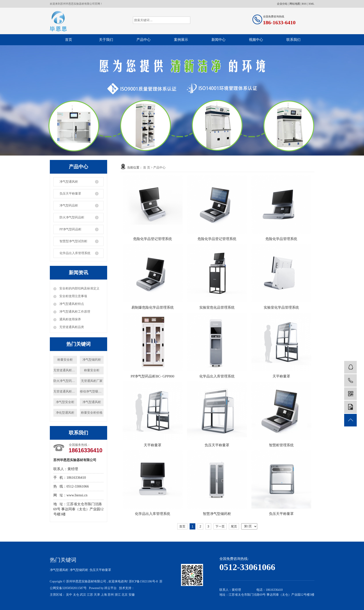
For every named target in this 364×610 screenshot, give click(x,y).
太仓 (76, 594)
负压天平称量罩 (70, 193)
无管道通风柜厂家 (65, 391)
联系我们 (293, 39)
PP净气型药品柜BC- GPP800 (152, 376)
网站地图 (294, 3)
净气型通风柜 (69, 181)
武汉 (83, 594)
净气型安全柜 (65, 402)
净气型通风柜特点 (71, 304)
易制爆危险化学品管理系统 (152, 307)
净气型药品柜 (69, 205)
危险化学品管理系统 (281, 239)
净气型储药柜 (91, 359)
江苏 (90, 594)
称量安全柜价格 (92, 412)
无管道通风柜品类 (71, 327)
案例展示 (181, 39)
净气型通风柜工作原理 (74, 311)
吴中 (69, 594)
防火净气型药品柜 (72, 217)
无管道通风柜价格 (65, 370)
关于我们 (106, 39)
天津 (97, 594)
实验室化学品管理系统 (281, 307)
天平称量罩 (281, 376)
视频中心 (256, 39)
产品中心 (143, 39)
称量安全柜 (65, 359)
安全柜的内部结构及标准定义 (79, 288)
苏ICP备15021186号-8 (143, 581)
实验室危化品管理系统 (217, 307)
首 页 (146, 167)
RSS (304, 3)
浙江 (118, 594)
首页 (68, 39)
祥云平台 (110, 588)
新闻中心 (218, 39)
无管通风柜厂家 (92, 381)
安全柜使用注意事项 (73, 296)
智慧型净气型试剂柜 (73, 241)
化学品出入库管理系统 (75, 253)
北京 (124, 594)
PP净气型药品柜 (71, 229)
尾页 (234, 526)
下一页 (220, 526)
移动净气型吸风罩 (91, 391)
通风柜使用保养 (70, 319)
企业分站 (282, 3)
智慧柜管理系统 (281, 445)
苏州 (111, 594)
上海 (104, 594)
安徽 (132, 594)
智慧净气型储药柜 (217, 514)
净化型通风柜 (65, 412)
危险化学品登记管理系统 (152, 239)
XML (311, 3)
